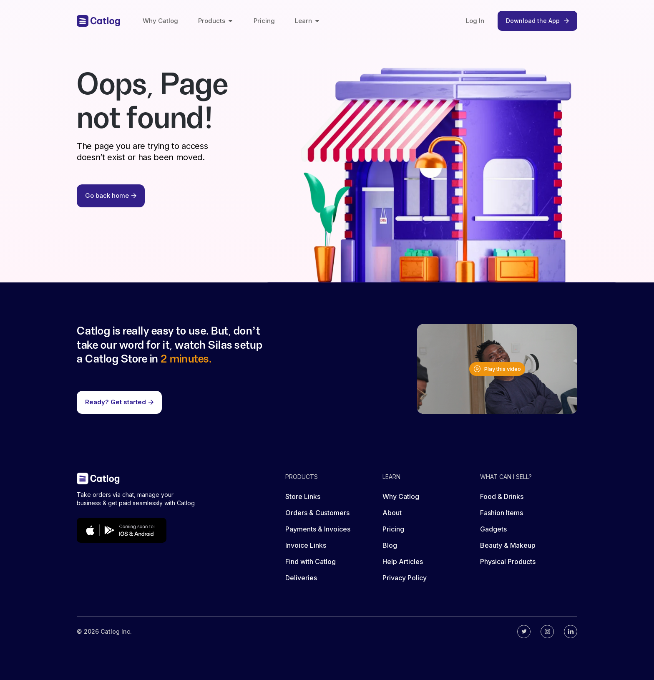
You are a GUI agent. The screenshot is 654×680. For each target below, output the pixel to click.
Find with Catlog (310, 561)
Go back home (110, 195)
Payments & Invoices (317, 529)
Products (216, 21)
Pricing (264, 21)
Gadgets (493, 529)
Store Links (302, 496)
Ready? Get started (119, 402)
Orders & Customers (317, 513)
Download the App (537, 20)
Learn (307, 21)
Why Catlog (160, 21)
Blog (389, 545)
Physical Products (508, 561)
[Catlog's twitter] (524, 631)
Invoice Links (305, 545)
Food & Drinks (501, 496)
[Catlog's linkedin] (570, 631)
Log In (475, 21)
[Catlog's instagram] (547, 631)
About (392, 513)
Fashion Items (501, 513)
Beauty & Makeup (508, 545)
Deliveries (301, 578)
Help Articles (402, 561)
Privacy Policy (404, 578)
